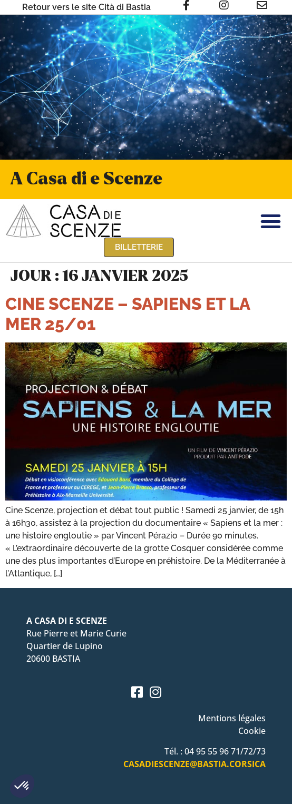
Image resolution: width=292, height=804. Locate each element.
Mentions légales (232, 718)
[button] (22, 786)
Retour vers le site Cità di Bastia (86, 7)
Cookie (252, 731)
